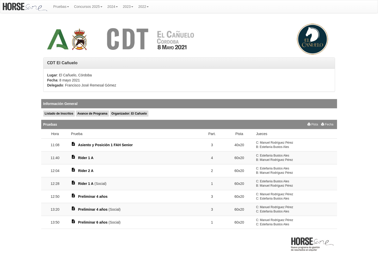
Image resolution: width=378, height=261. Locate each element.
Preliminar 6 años (93, 222)
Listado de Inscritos (59, 113)
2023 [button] (128, 7)
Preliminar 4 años (93, 196)
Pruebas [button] (61, 7)
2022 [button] (143, 7)
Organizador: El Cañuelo (129, 113)
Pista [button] (312, 124)
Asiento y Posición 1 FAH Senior (105, 145)
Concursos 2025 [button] (88, 7)
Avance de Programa (92, 113)
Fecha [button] (327, 124)
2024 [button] (112, 7)
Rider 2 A (86, 171)
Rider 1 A (86, 158)
